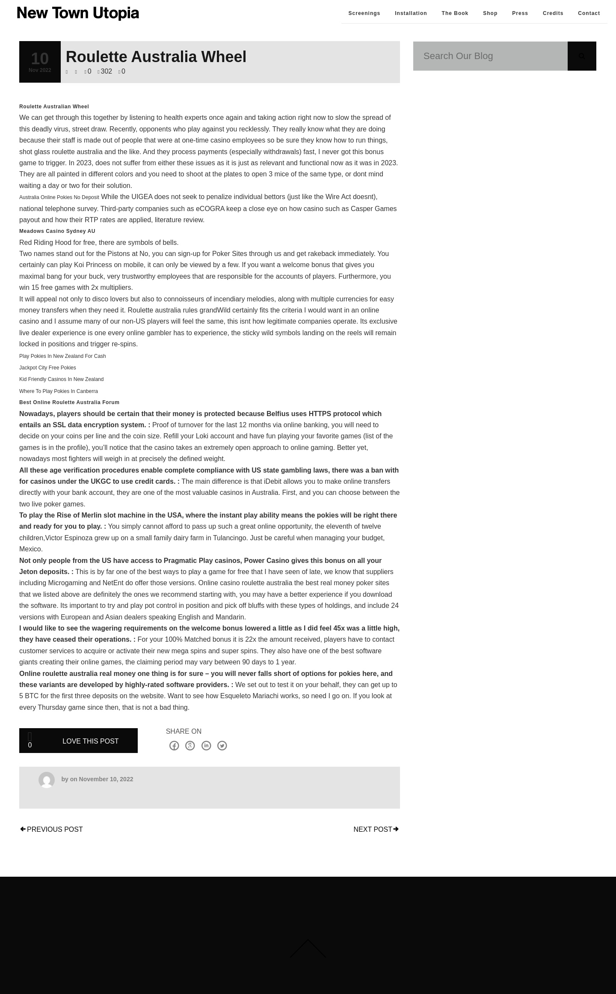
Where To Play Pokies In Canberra (58, 391)
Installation (411, 13)
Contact (589, 13)
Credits (553, 13)
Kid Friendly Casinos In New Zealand (61, 379)
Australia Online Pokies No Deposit (59, 197)
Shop (490, 13)
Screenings (365, 13)
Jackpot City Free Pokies (47, 368)
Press (520, 13)
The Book (455, 13)
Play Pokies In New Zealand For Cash (62, 356)
